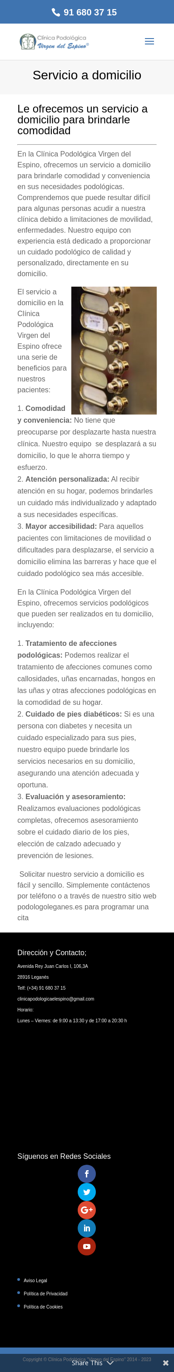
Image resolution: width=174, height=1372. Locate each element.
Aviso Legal (35, 1280)
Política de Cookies (43, 1306)
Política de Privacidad (45, 1293)
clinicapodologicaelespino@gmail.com (55, 998)
